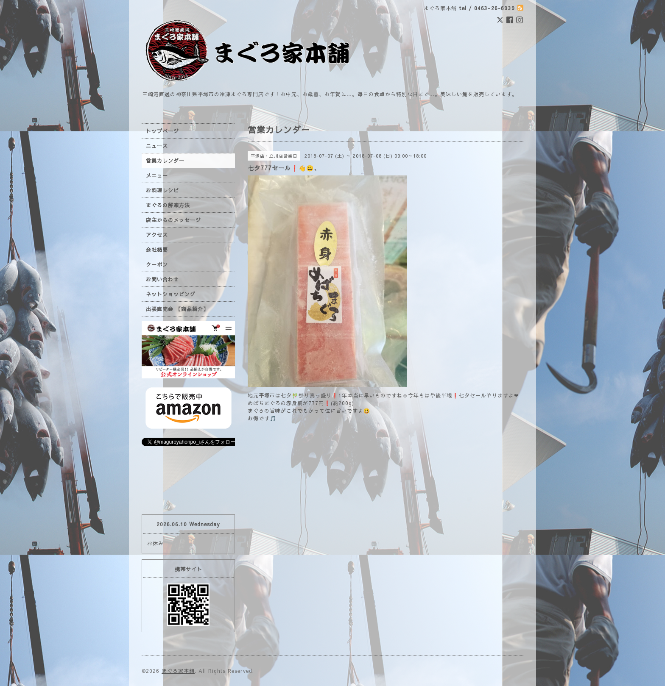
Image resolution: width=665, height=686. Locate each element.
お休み (155, 543)
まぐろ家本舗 (178, 670)
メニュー (157, 175)
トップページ (162, 131)
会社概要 (157, 249)
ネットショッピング (171, 294)
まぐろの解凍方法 (168, 205)
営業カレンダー (165, 160)
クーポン (157, 264)
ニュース (157, 145)
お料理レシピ (162, 190)
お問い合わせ (162, 279)
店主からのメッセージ (173, 220)
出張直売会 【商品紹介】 (177, 309)
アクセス (157, 234)
